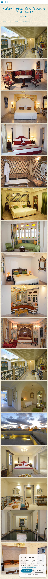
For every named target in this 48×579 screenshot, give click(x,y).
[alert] (32, 565)
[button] (32, 574)
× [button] (44, 556)
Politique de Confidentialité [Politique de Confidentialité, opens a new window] (29, 567)
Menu (4, 2)
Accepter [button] (27, 571)
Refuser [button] (38, 571)
